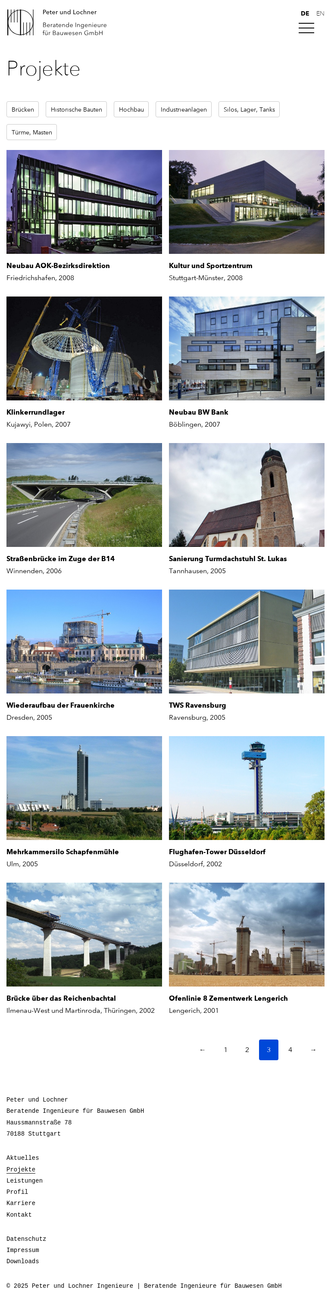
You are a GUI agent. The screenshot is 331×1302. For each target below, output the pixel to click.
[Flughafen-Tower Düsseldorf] (247, 788)
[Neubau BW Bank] (247, 348)
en (320, 14)
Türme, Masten (32, 132)
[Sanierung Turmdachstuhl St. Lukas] (247, 495)
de (305, 13)
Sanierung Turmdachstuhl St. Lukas (228, 559)
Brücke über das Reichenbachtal (61, 998)
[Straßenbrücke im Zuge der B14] (84, 495)
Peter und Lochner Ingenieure (60, 22)
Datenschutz (26, 1239)
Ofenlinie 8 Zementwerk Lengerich (228, 998)
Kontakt (19, 1214)
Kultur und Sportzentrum (211, 266)
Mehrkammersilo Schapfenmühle (62, 852)
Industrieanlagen (184, 109)
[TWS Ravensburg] (247, 641)
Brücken (23, 109)
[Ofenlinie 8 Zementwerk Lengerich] (247, 935)
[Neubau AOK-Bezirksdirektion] (84, 202)
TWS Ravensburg (197, 705)
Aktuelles (22, 1158)
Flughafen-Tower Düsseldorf (217, 852)
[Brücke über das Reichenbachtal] (84, 935)
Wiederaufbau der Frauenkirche (60, 705)
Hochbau (131, 109)
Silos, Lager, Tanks (249, 109)
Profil (17, 1192)
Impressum (22, 1250)
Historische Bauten (76, 109)
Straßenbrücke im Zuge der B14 (60, 559)
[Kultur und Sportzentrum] (247, 202)
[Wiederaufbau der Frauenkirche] (84, 641)
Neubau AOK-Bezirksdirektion (58, 266)
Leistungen (24, 1180)
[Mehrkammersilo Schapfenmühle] (84, 788)
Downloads (22, 1261)
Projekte (20, 1169)
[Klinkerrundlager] (84, 348)
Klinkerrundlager (35, 412)
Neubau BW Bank (198, 412)
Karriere (20, 1203)
